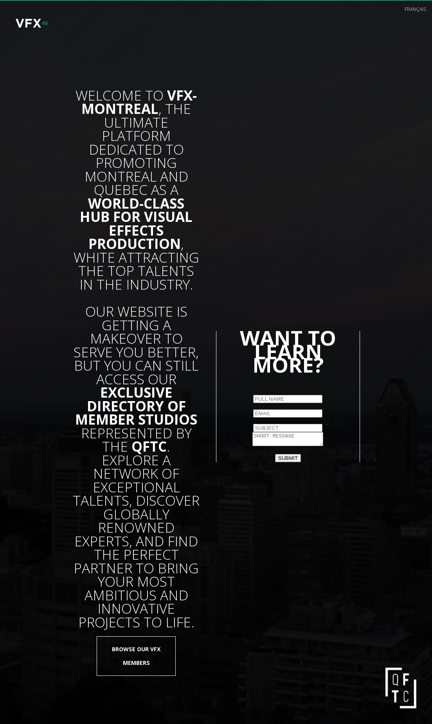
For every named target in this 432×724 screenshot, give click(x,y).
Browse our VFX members (136, 655)
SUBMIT (288, 459)
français (415, 9)
